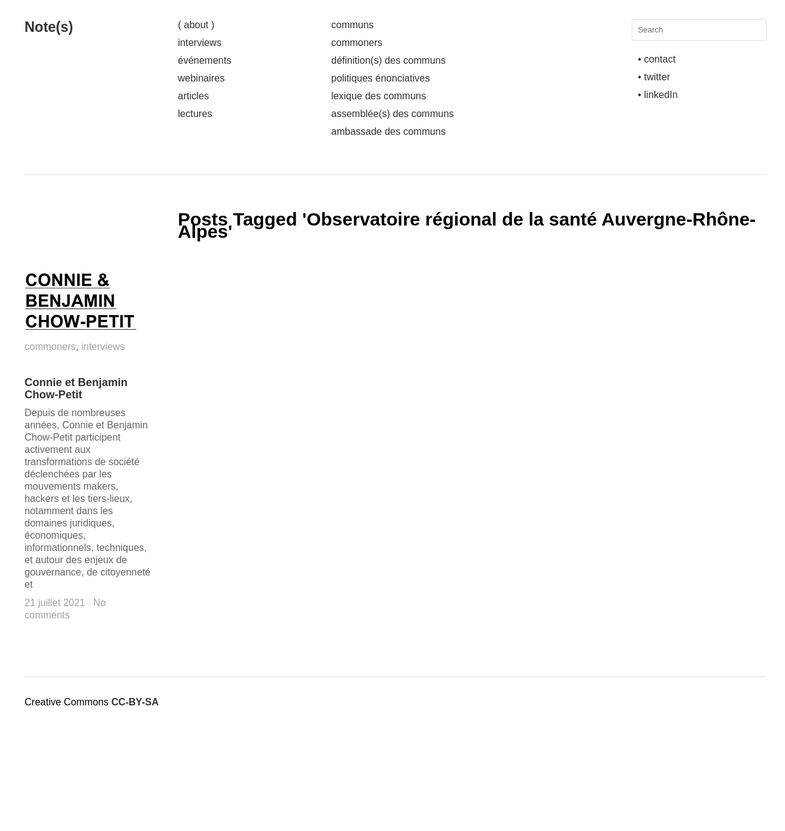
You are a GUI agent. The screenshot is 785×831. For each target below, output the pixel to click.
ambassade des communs (388, 131)
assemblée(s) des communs (392, 113)
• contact (657, 59)
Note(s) (49, 27)
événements (204, 60)
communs (352, 25)
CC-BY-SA (134, 702)
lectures (195, 113)
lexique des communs (378, 96)
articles (193, 96)
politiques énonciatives (380, 78)
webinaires (201, 78)
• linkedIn (658, 94)
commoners (357, 42)
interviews (199, 42)
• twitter (654, 77)
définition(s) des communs (388, 60)
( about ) (196, 25)
